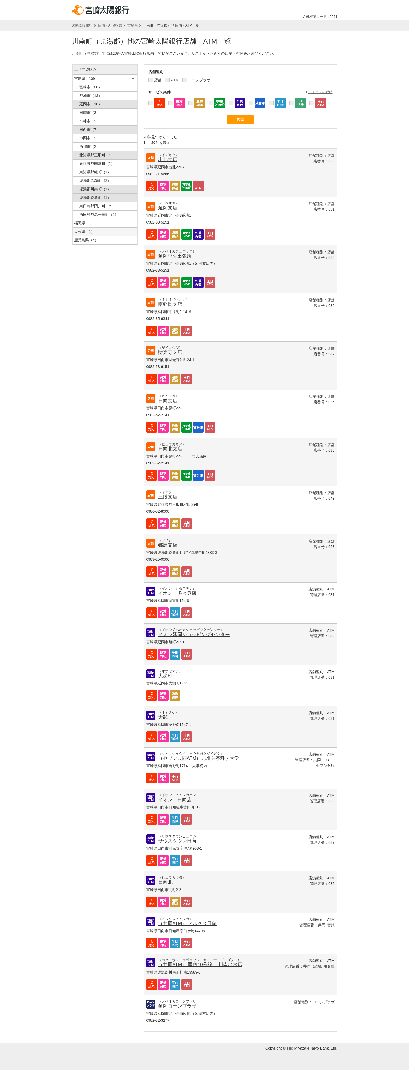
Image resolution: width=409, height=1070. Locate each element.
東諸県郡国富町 (97, 163)
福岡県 (84, 223)
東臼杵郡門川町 (97, 206)
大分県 (84, 231)
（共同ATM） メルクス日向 (187, 923)
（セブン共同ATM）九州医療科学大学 (198, 758)
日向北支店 (170, 448)
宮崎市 (90, 87)
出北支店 (167, 159)
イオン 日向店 (175, 799)
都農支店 (167, 545)
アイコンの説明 (320, 92)
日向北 (165, 882)
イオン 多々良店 (177, 593)
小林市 (89, 121)
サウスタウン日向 (177, 841)
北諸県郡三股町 (97, 155)
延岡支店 (167, 208)
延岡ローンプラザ (177, 1006)
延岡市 (90, 104)
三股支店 (167, 496)
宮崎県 (132, 25)
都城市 (90, 95)
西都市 (89, 146)
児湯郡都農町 (95, 197)
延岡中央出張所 (175, 256)
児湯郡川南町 (95, 189)
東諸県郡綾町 (95, 172)
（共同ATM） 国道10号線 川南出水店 (200, 964)
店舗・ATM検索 (110, 25)
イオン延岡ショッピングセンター (194, 634)
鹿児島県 (86, 240)
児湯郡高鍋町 (95, 180)
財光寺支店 (170, 352)
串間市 (89, 138)
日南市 (89, 112)
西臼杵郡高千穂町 (99, 214)
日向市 (89, 129)
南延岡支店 (170, 304)
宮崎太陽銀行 (82, 25)
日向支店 (167, 400)
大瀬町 (165, 675)
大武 (163, 717)
